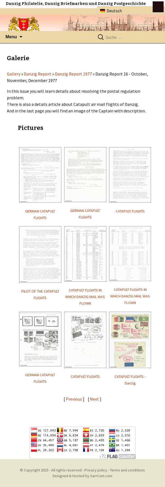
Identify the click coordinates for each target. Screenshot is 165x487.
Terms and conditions (127, 470)
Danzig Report (37, 74)
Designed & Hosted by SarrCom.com (82, 475)
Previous (74, 399)
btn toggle (158, 6)
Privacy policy (95, 470)
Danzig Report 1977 (73, 74)
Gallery (13, 74)
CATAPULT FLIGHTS (130, 211)
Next (95, 399)
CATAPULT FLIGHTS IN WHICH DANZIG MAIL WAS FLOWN (85, 297)
